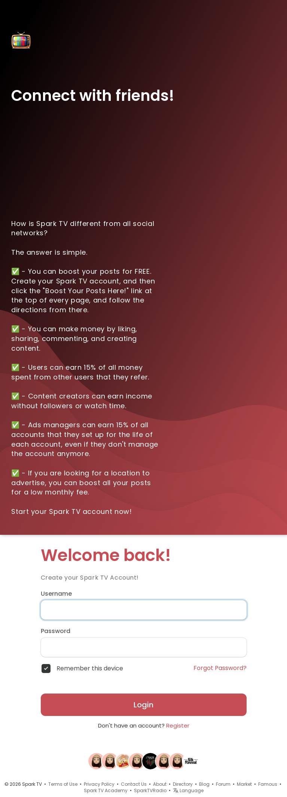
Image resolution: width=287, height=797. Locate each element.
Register (177, 725)
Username (56, 594)
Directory (183, 784)
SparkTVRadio (150, 790)
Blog (204, 784)
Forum (223, 784)
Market (244, 784)
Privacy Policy (99, 784)
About (160, 784)
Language (188, 790)
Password (55, 631)
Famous (267, 784)
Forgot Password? (220, 668)
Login (143, 705)
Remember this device (90, 668)
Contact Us (134, 784)
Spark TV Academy (106, 790)
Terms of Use (62, 784)
